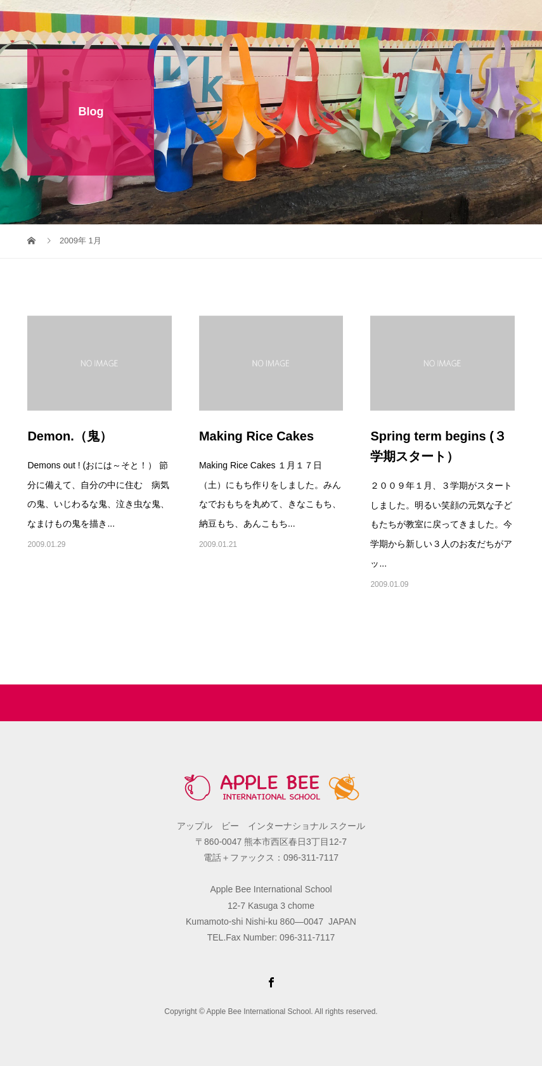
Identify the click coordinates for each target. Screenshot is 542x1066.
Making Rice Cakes (256, 436)
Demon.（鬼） (69, 436)
